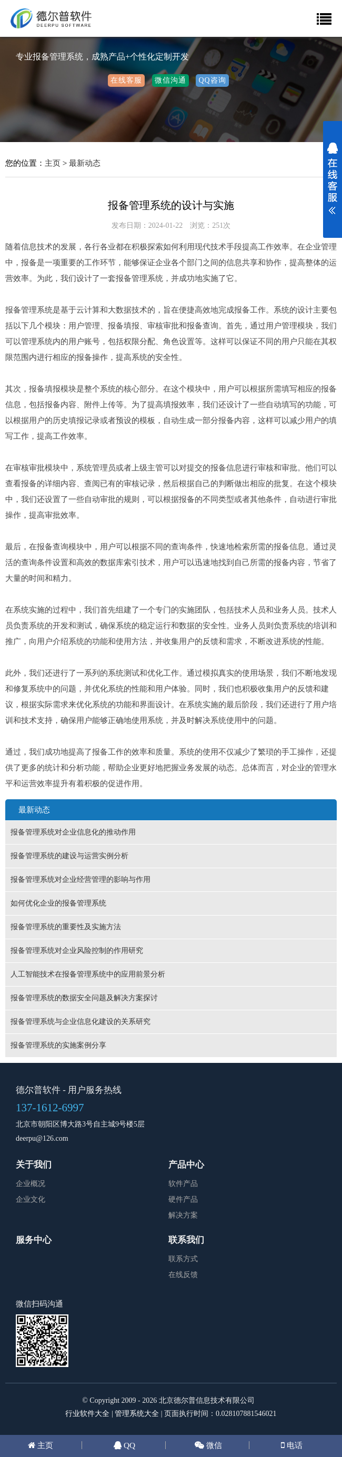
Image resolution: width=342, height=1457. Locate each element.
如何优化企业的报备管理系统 (58, 903)
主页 (53, 162)
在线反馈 (183, 1275)
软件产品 (183, 1184)
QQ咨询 (212, 80)
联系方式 (183, 1259)
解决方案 (183, 1215)
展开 (332, 185)
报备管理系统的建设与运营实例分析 (69, 856)
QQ (128, 1445)
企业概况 (30, 1184)
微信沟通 (170, 80)
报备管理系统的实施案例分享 (58, 1045)
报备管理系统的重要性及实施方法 (66, 927)
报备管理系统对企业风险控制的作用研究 (77, 950)
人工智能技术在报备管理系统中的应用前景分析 (88, 974)
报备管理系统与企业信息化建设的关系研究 (80, 1022)
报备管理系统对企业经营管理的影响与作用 (80, 879)
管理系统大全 (137, 1414)
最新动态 (84, 162)
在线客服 (126, 80)
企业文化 (30, 1199)
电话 (294, 1445)
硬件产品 (183, 1199)
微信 (213, 1445)
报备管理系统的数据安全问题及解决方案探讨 (84, 998)
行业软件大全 (87, 1414)
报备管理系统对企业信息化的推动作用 (73, 832)
